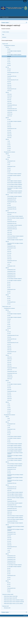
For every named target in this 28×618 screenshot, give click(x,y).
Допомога (4, 37)
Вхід (25, 1)
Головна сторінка (5, 31)
